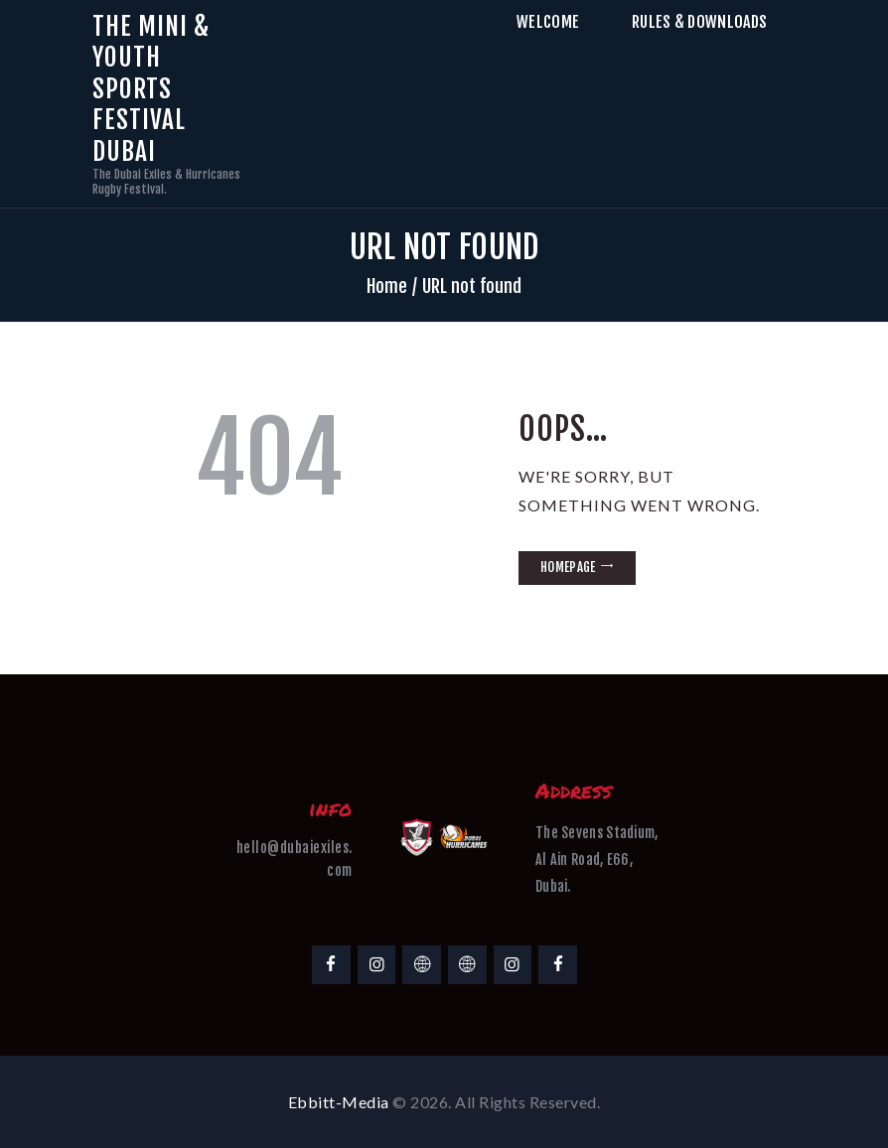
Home (387, 286)
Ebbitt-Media (338, 1101)
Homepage (567, 567)
